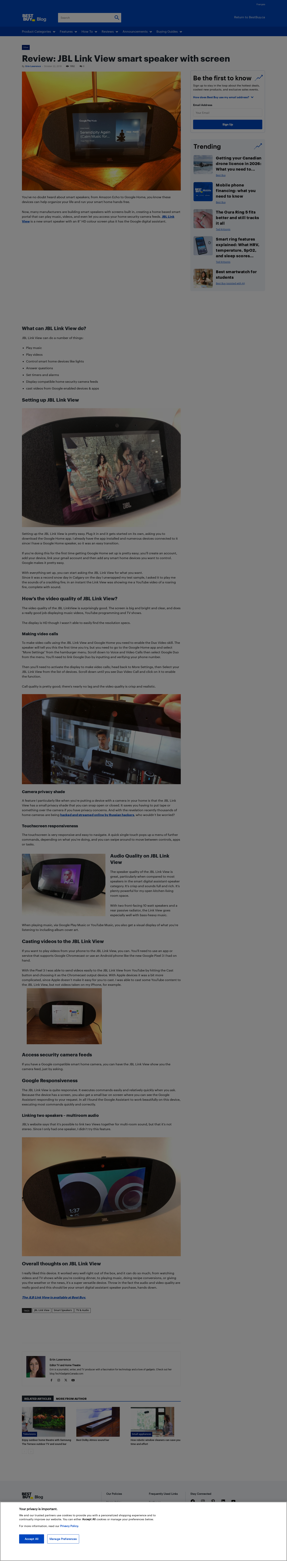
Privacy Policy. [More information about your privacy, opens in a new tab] (69, 1526)
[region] (143, 1531)
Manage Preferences (63, 1539)
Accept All (31, 1539)
